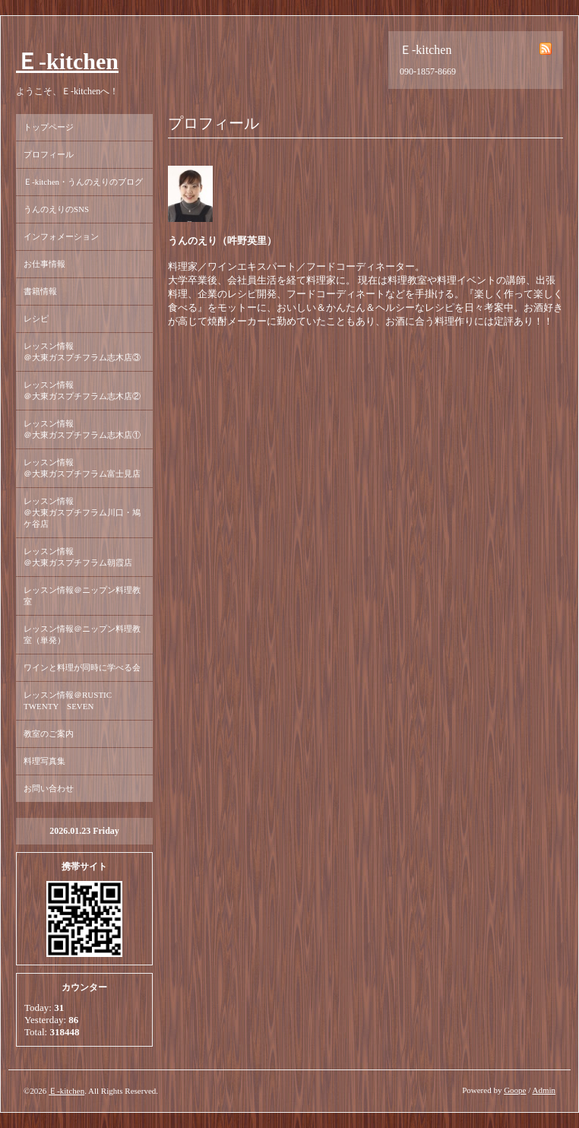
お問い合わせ (49, 788)
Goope (515, 1090)
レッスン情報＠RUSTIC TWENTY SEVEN (72, 700)
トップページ (49, 126)
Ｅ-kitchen (67, 61)
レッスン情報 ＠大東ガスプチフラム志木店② (82, 390)
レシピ (36, 318)
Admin (543, 1090)
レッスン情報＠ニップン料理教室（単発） (82, 634)
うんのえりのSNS (56, 209)
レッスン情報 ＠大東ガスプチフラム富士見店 (82, 468)
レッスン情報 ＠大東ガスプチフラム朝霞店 (82, 557)
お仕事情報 (44, 263)
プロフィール (49, 154)
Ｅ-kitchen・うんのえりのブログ (83, 181)
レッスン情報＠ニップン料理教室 (82, 595)
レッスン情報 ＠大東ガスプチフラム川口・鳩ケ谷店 (82, 512)
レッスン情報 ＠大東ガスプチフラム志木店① (82, 429)
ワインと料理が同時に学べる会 (82, 667)
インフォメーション (61, 236)
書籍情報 (40, 291)
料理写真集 (44, 760)
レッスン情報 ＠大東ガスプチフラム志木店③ (82, 351)
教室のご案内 (49, 733)
